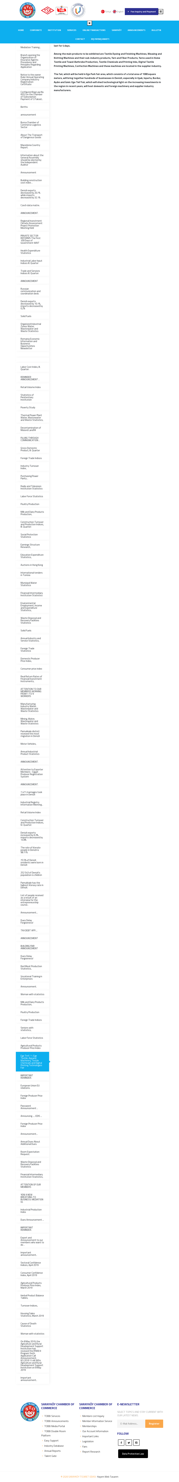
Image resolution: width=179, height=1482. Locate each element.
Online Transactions (94, 30)
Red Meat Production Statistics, (31, 967)
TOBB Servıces (50, 1416)
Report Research (89, 1451)
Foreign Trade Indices (31, 458)
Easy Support (49, 1440)
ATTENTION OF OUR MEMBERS (31, 1186)
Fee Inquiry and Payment (141, 11)
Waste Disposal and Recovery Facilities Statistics (31, 620)
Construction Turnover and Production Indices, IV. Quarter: (32, 822)
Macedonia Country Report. (30, 146)
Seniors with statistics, (27, 1029)
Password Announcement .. (29, 1107)
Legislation (86, 1441)
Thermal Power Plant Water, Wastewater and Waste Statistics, (32, 417)
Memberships (88, 1426)
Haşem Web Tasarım (107, 1477)
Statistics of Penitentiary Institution (27, 397)
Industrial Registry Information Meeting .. (32, 803)
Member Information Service (95, 1421)
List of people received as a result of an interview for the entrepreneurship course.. (32, 900)
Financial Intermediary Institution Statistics (32, 594)
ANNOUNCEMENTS (136, 30)
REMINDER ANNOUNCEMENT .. (30, 378)
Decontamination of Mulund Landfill (31, 429)
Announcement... (29, 912)
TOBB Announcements (55, 1421)
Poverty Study (28, 407)
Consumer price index (31, 668)
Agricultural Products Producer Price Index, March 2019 (31, 1285)
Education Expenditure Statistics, (32, 556)
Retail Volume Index (31, 387)
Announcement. (29, 986)
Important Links (89, 1436)
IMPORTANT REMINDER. (27, 1077)
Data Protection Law (133, 1454)
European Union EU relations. (30, 1087)
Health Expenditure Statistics (30, 252)
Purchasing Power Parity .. (29, 477)
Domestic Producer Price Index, (30, 660)
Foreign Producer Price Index (31, 1097)
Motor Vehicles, (28, 744)
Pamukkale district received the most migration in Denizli (30, 733)
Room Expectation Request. (30, 1153)
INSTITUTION (54, 30)
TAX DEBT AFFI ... (29, 930)
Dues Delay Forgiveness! (27, 921)
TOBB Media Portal (53, 1426)
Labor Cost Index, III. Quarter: (30, 368)
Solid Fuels (26, 316)
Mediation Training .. (31, 47)
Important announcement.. (29, 1254)
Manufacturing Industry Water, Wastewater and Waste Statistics (29, 707)
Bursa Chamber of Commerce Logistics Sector (31, 125)
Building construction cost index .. (31, 181)
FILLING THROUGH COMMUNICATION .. (30, 439)
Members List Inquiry (91, 1416)
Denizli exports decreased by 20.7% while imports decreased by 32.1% (30, 194)
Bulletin (156, 30)
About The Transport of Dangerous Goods (31, 136)
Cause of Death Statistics (28, 1325)
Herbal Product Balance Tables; (32, 1297)
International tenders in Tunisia (32, 574)
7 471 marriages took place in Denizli (31, 793)
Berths (24, 107)
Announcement (28, 172)
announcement (28, 114)
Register (154, 1423)
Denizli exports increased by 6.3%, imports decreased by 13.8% (32, 836)
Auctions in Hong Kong (32, 565)
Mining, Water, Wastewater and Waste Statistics (29, 721)
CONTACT (80, 39)
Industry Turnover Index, (30, 467)
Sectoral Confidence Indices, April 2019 (31, 1264)
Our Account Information (93, 1431)
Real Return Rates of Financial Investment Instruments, (31, 679)
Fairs (83, 1446)
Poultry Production (30, 504)
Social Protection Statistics (29, 536)
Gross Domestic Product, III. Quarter (30, 449)
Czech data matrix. (30, 205)
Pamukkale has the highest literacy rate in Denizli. (32, 885)
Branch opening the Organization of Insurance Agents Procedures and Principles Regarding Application (31, 61)
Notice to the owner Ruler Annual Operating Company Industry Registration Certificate (32, 79)
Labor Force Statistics (32, 496)
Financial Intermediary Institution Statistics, (32, 1176)
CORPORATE (36, 30)
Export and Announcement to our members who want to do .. (32, 1241)
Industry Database (52, 1446)
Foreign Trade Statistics (27, 650)
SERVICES (71, 30)
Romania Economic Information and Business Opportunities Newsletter (30, 343)
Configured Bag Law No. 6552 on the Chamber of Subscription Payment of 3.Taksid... (32, 95)
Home (21, 30)
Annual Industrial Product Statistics (30, 753)
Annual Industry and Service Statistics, (31, 639)
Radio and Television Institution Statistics (32, 487)
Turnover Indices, (29, 1305)
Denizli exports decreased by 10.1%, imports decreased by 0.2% (32, 304)
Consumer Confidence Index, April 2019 (32, 1274)
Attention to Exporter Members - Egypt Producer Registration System (32, 773)
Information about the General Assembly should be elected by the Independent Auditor (32, 160)
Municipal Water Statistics (29, 584)
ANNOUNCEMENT (29, 281)
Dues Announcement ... (32, 1220)
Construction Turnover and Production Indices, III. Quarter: (32, 524)
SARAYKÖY (116, 30)
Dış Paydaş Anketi (100, 39)
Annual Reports (51, 1451)
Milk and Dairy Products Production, (32, 513)
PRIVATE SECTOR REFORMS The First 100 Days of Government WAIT (31, 239)
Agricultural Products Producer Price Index (31, 1047)
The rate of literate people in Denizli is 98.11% (31, 850)
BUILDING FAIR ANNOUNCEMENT (29, 947)
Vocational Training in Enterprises (31, 978)
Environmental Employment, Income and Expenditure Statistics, (31, 606)
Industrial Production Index (31, 1211)
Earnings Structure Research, (30, 546)
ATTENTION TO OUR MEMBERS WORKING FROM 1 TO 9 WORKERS (31, 692)
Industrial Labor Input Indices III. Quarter (31, 262)
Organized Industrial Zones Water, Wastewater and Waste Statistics (31, 327)
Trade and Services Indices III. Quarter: (30, 272)
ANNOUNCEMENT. (29, 213)
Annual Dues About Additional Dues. (30, 1143)
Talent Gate (49, 1456)
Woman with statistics (32, 994)
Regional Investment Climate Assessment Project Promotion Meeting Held (31, 224)
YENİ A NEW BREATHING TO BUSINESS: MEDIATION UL (32, 1198)
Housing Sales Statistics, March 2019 (32, 1315)
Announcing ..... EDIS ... (31, 1116)
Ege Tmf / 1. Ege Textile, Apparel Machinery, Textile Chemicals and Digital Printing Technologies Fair (31, 1061)
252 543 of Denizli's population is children (31, 874)
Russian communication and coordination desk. (31, 291)
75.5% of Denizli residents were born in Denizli (32, 862)
